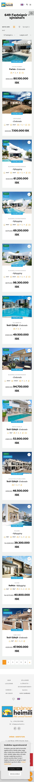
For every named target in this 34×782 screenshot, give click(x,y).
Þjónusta (24, 683)
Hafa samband (25, 693)
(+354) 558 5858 (17, 721)
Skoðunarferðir (24, 687)
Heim (9, 680)
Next (30, 51)
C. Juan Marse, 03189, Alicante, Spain (17, 741)
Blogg (25, 690)
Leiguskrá (9, 683)
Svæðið (8, 690)
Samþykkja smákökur (15, 769)
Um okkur (9, 693)
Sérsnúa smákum (15, 774)
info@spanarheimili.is (17, 724)
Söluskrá (25, 680)
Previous (4, 51)
